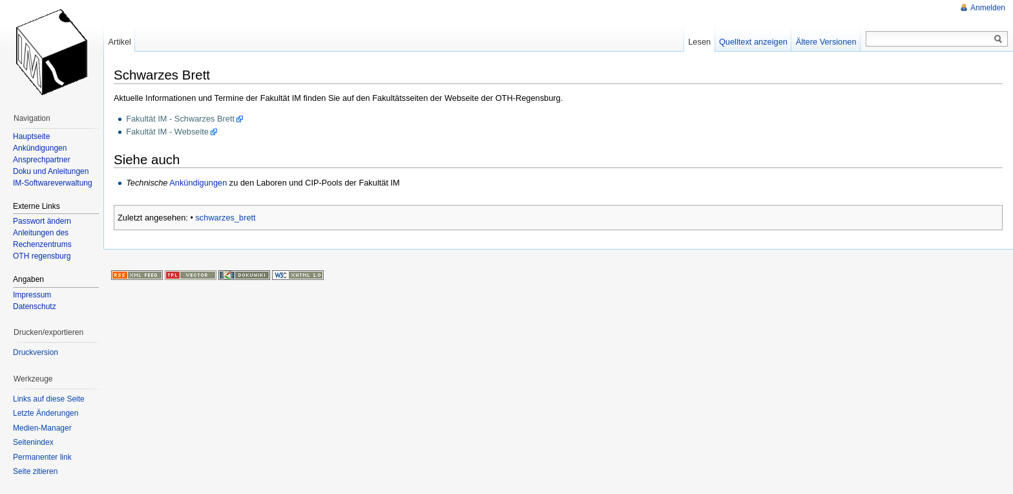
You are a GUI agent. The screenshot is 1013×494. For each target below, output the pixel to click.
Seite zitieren (35, 471)
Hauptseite (31, 136)
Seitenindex (33, 442)
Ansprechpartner (41, 159)
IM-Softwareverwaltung (52, 183)
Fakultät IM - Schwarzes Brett (180, 119)
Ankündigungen (198, 183)
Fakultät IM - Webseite (167, 131)
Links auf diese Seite (49, 398)
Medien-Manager (42, 428)
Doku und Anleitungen (51, 171)
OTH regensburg (41, 256)
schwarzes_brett (225, 217)
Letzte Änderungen (45, 413)
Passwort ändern (42, 221)
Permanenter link (42, 457)
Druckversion (35, 352)
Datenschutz (34, 306)
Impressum (32, 294)
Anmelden (987, 7)
